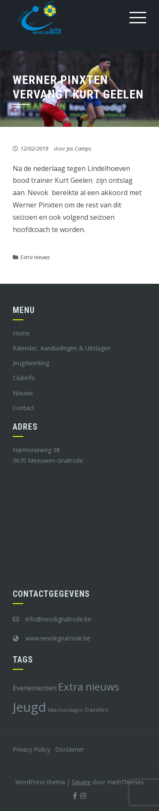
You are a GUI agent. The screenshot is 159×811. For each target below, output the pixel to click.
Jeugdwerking (31, 363)
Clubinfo (24, 378)
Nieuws (23, 393)
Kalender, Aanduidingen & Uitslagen (62, 348)
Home (21, 333)
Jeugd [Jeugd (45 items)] (29, 707)
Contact (23, 408)
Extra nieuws (35, 257)
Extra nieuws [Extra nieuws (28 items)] (88, 687)
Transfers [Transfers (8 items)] (96, 709)
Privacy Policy (31, 749)
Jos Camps (79, 148)
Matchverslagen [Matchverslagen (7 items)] (65, 710)
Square (81, 782)
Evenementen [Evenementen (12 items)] (34, 688)
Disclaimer (69, 749)
